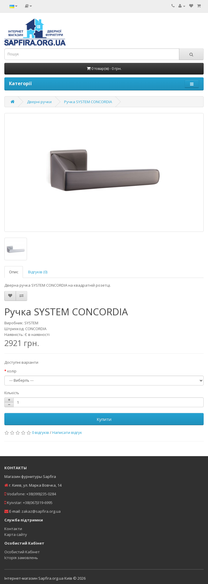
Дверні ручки (39, 101)
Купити (104, 419)
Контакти (13, 528)
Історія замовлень (21, 557)
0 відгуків (40, 432)
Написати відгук (67, 432)
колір (12, 371)
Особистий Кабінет (22, 551)
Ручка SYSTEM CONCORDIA (88, 101)
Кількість (11, 392)
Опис (13, 271)
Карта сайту (15, 534)
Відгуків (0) (37, 271)
